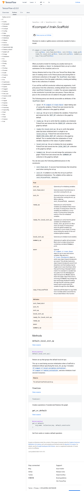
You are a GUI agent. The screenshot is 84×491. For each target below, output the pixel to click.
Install (24, 2)
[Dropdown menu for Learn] (36, 2)
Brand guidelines (61, 478)
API (42, 22)
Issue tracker (60, 468)
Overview (5, 12)
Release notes (60, 472)
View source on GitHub (42, 35)
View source (36, 345)
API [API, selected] (41, 2)
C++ (21, 12)
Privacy (36, 488)
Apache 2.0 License (70, 444)
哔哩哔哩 (31, 478)
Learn (32, 2)
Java (28, 12)
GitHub (77, 2)
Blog (29, 468)
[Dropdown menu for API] (44, 2)
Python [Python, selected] (14, 12)
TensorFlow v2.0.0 (10, 8)
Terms (30, 488)
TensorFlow (35, 22)
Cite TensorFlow (61, 481)
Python (60, 22)
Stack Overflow (61, 475)
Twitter (30, 475)
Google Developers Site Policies (46, 446)
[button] (12, 19)
